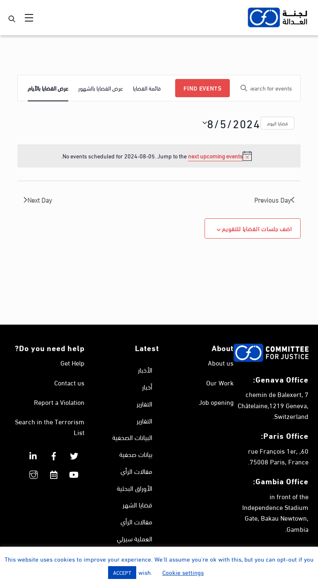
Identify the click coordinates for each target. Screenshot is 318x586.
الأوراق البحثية (134, 488)
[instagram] (33, 472)
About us (221, 362)
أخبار (147, 386)
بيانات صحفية (135, 454)
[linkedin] (33, 453)
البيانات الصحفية (132, 437)
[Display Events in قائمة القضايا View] (147, 88)
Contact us (69, 382)
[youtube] (74, 472)
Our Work (220, 382)
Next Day (38, 199)
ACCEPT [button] (122, 572)
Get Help (72, 362)
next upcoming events (215, 156)
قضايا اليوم (277, 122)
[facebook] (54, 453)
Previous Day (274, 199)
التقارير (144, 403)
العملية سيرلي (134, 538)
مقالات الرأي (136, 471)
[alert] (159, 155)
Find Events (202, 88)
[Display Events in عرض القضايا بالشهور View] (100, 88)
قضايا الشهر (137, 505)
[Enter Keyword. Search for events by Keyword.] (267, 88)
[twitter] (74, 453)
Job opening (216, 402)
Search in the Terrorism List (49, 426)
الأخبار (145, 370)
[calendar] (54, 472)
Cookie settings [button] (183, 572)
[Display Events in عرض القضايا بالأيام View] (48, 88)
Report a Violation (59, 402)
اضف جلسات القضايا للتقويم (257, 228)
